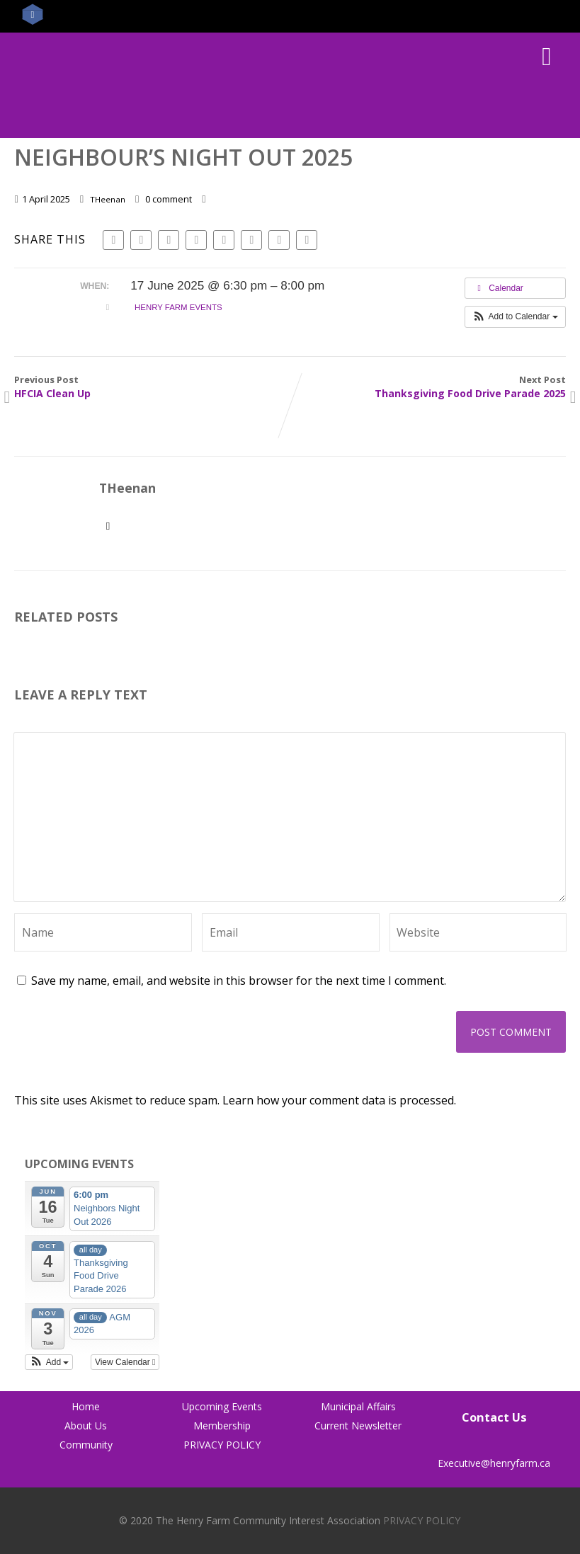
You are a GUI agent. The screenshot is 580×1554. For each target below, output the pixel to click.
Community (86, 1444)
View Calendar (125, 1362)
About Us (85, 1425)
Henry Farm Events (178, 307)
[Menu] (546, 55)
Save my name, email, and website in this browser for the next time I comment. (238, 980)
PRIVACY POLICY (222, 1444)
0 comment (168, 199)
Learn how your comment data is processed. (339, 1100)
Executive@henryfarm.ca (494, 1456)
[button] (515, 316)
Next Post (428, 386)
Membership (222, 1425)
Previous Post (152, 386)
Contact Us (494, 1417)
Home (86, 1406)
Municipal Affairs (358, 1406)
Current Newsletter (358, 1425)
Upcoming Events (222, 1406)
